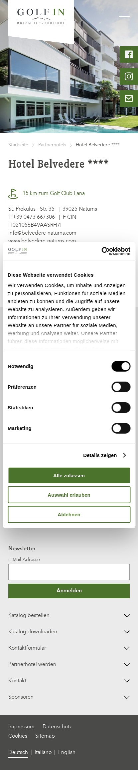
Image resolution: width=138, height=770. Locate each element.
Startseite (18, 145)
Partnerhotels (52, 145)
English (66, 752)
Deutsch (18, 752)
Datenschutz (57, 727)
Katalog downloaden (69, 632)
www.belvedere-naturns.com (42, 241)
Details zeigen (100, 455)
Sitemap (45, 736)
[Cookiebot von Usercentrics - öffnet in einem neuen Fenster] (101, 251)
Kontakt (69, 681)
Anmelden (69, 591)
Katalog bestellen (69, 616)
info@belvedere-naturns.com (42, 233)
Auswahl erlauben (69, 495)
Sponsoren (69, 697)
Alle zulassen (69, 475)
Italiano (43, 752)
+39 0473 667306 (34, 217)
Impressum (21, 727)
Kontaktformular (69, 648)
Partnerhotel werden (69, 665)
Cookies (17, 736)
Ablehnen (69, 514)
